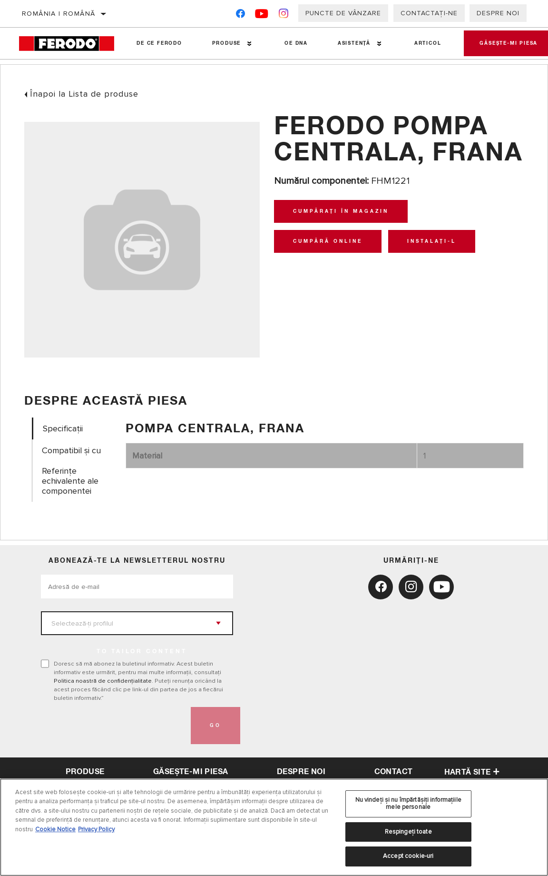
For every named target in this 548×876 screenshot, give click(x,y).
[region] (274, 827)
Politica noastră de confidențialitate (103, 681)
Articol (423, 43)
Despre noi (498, 13)
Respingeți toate (408, 832)
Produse (224, 43)
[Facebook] (240, 15)
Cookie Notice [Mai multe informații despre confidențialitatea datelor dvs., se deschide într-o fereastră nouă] (55, 829)
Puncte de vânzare (343, 13)
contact (393, 772)
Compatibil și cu (71, 451)
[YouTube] (262, 15)
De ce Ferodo (159, 43)
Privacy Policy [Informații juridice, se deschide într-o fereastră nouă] (96, 829)
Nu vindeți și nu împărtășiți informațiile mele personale (408, 803)
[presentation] (113, 725)
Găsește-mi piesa (190, 772)
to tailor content (142, 652)
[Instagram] (284, 15)
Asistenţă (350, 43)
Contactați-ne (429, 13)
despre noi (301, 772)
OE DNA (293, 43)
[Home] (70, 43)
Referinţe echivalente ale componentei (70, 481)
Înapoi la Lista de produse (84, 94)
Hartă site (472, 772)
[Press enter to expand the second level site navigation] (248, 44)
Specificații (63, 429)
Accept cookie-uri (408, 856)
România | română (58, 14)
